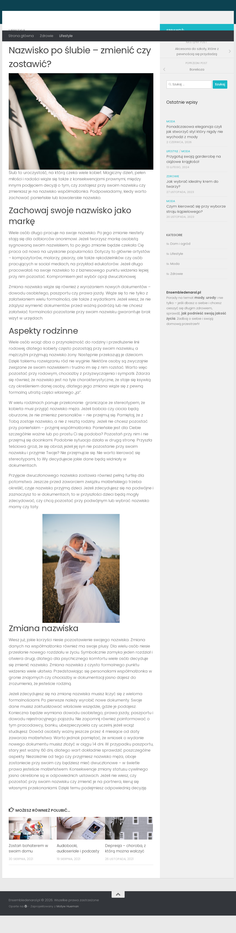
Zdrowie (46, 35)
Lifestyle (66, 35)
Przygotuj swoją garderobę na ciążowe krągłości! (193, 176)
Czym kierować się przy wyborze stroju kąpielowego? (196, 226)
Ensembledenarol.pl (54, 15)
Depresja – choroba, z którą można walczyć (125, 865)
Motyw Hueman (68, 924)
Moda (170, 139)
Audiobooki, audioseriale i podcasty (78, 865)
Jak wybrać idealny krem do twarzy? (192, 201)
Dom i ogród (180, 261)
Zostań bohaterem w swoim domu (28, 865)
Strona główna (21, 35)
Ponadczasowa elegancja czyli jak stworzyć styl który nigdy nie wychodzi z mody (194, 149)
